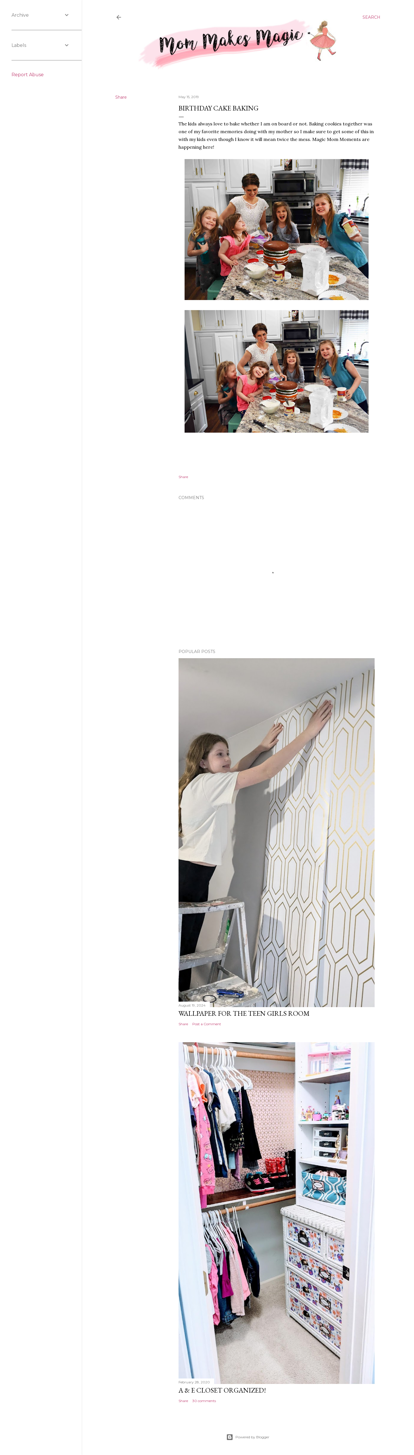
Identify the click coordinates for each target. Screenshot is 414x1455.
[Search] (371, 17)
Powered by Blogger (247, 1437)
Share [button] (121, 97)
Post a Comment (206, 1024)
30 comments (204, 1401)
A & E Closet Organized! (222, 1390)
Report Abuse (28, 74)
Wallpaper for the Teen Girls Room (244, 1013)
